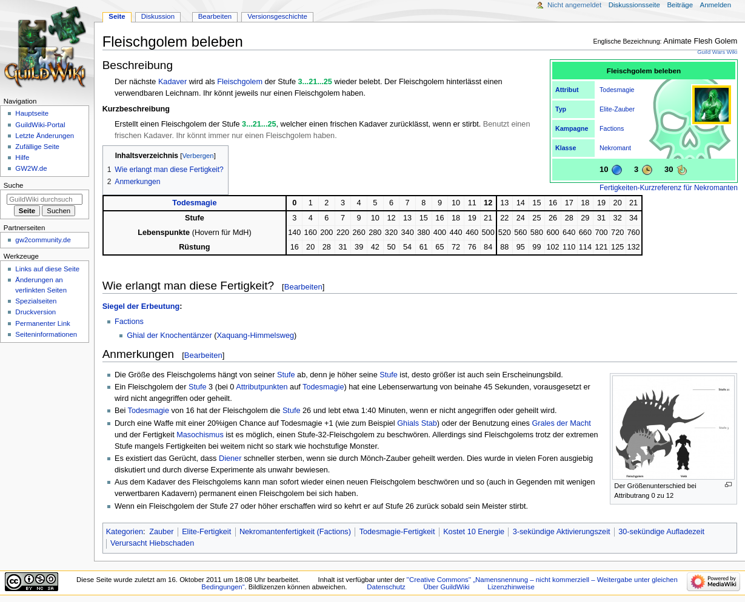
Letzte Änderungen (44, 135)
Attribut (566, 89)
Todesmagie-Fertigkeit (397, 532)
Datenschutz (386, 586)
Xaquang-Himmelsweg (255, 335)
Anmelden (716, 4)
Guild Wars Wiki (717, 52)
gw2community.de (42, 239)
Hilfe (22, 157)
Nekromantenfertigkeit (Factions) (295, 532)
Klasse (565, 147)
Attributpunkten (261, 387)
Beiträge (680, 4)
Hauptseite (31, 113)
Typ (560, 109)
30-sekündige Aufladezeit (661, 532)
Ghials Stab (417, 423)
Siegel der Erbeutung (141, 306)
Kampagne (571, 128)
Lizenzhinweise (510, 586)
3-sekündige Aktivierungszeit (561, 532)
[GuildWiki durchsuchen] (44, 199)
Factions (612, 128)
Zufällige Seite (37, 146)
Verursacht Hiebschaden (152, 543)
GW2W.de (31, 168)
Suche (14, 185)
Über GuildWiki (446, 586)
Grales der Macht (561, 423)
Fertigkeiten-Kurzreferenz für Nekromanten (669, 188)
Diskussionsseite (634, 4)
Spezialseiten (35, 301)
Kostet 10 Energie (473, 532)
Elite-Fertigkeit (206, 532)
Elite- (607, 109)
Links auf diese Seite (47, 269)
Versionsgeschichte (277, 16)
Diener (230, 458)
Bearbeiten (303, 286)
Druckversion (35, 312)
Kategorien (124, 532)
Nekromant (615, 147)
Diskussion (158, 16)
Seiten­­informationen (46, 334)
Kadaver (172, 82)
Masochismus (200, 435)
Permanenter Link (42, 323)
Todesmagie (617, 89)
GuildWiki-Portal (40, 124)
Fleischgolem (239, 82)
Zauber (624, 109)
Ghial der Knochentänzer (169, 335)
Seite (117, 16)
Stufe (286, 375)
